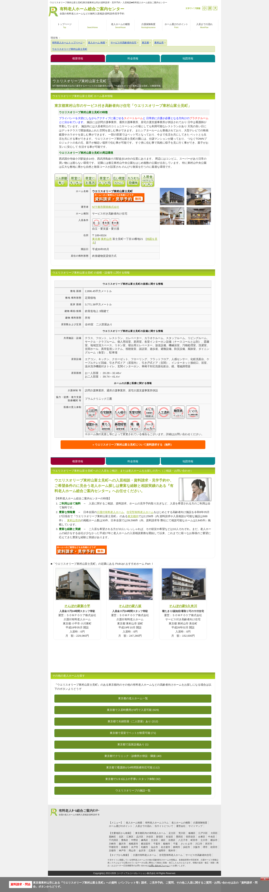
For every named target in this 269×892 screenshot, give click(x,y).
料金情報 (132, 58)
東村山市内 (74, 520)
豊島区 (124, 840)
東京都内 (133, 516)
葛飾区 (112, 836)
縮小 (204, 8)
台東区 (201, 836)
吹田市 (213, 847)
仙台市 (154, 847)
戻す (210, 8)
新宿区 (159, 836)
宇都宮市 (113, 847)
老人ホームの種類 (180, 822)
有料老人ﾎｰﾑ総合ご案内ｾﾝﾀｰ (79, 812)
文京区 (154, 840)
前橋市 (124, 847)
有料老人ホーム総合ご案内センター (92, 11)
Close (264, 879)
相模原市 (133, 843)
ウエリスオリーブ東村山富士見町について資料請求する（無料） (134, 444)
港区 (163, 840)
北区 (121, 836)
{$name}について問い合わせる (119, 197)
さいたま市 (186, 843)
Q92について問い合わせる (81, 549)
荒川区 (182, 833)
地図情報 (187, 58)
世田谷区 (190, 836)
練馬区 (144, 840)
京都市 (112, 850)
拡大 (215, 8)
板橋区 (191, 833)
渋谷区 (149, 836)
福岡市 (162, 850)
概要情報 (77, 58)
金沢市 (142, 850)
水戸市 (134, 847)
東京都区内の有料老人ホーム (150, 833)
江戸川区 (203, 833)
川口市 (198, 843)
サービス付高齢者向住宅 (198, 855)
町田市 (194, 840)
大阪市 (196, 847)
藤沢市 (122, 843)
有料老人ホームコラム (157, 822)
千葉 (175, 843)
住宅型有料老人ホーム (140, 512)
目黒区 (171, 840)
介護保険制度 (200, 822)
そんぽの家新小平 (77, 606)
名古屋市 (165, 847)
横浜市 (213, 840)
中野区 (134, 840)
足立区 (172, 833)
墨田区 (179, 836)
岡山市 (132, 850)
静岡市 (176, 847)
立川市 (204, 840)
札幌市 (144, 847)
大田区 (214, 833)
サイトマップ (195, 826)
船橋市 (166, 843)
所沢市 (208, 843)
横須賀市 (145, 843)
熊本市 (171, 850)
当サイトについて (164, 826)
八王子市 (183, 840)
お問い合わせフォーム (159, 865)
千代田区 (113, 840)
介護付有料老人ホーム (110, 512)
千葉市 (156, 843)
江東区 (129, 836)
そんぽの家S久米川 (183, 606)
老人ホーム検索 (134, 822)
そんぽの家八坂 (130, 606)
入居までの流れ (143, 826)
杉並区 (169, 836)
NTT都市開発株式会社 (105, 206)
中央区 (211, 836)
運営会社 (181, 826)
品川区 (139, 836)
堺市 (205, 847)
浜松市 (186, 847)
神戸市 (122, 850)
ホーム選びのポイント (120, 826)
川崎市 (112, 843)
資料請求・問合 (20, 884)
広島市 (152, 850)
